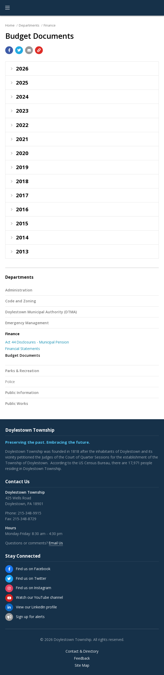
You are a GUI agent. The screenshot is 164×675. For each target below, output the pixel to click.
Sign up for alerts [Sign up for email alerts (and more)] (30, 616)
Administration (18, 290)
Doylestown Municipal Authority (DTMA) (41, 311)
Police (10, 381)
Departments (29, 25)
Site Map (82, 665)
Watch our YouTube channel (39, 597)
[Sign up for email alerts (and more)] (9, 617)
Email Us (56, 542)
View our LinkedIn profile (36, 606)
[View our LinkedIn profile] (9, 607)
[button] (7, 8)
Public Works (16, 403)
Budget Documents (22, 355)
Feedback (82, 658)
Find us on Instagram (33, 587)
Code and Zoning (20, 300)
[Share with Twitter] (19, 50)
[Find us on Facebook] (9, 569)
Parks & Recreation (22, 370)
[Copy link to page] (39, 50)
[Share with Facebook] (9, 50)
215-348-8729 (24, 518)
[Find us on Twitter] (9, 579)
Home (10, 25)
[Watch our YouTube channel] (9, 598)
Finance (50, 25)
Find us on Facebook (33, 568)
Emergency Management (27, 322)
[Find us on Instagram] (9, 588)
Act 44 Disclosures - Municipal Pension (37, 342)
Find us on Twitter (31, 578)
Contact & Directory (82, 651)
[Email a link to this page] (29, 50)
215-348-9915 (29, 513)
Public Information (22, 392)
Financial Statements (22, 348)
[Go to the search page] (156, 8)
